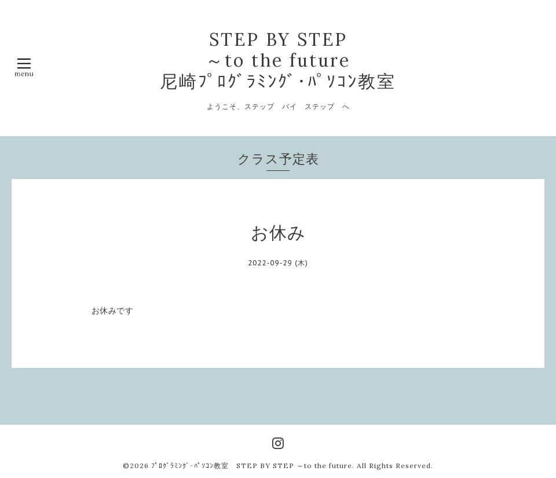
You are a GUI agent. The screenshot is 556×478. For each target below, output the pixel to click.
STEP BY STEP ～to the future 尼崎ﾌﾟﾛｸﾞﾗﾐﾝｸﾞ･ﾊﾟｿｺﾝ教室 (278, 60)
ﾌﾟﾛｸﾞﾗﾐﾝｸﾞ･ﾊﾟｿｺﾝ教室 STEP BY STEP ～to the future (251, 465)
